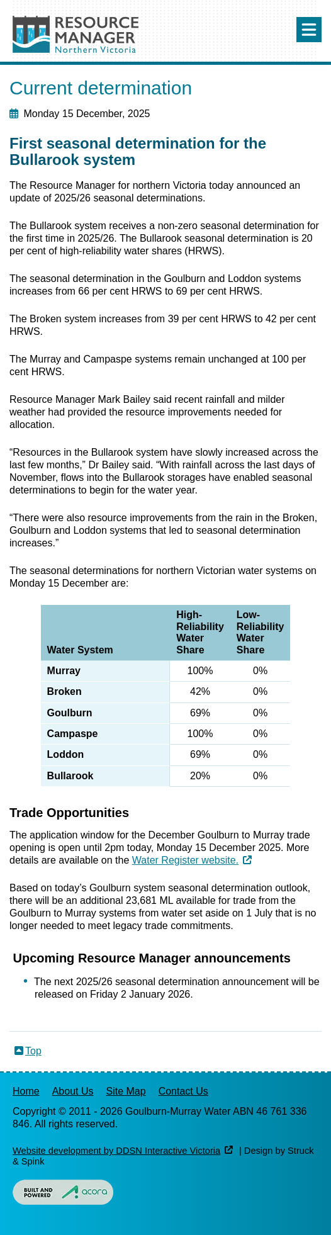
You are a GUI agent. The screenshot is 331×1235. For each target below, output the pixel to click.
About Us (73, 1091)
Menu (309, 29)
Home (26, 1091)
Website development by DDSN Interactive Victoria (116, 1151)
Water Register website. (185, 860)
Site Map (126, 1091)
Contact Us (183, 1091)
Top (33, 1051)
